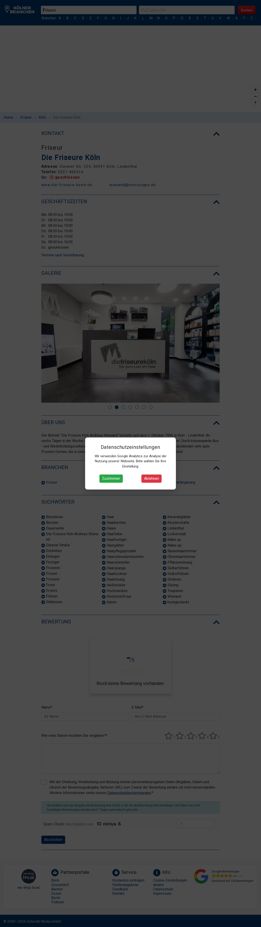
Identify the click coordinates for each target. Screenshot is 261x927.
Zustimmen (111, 478)
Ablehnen (151, 478)
